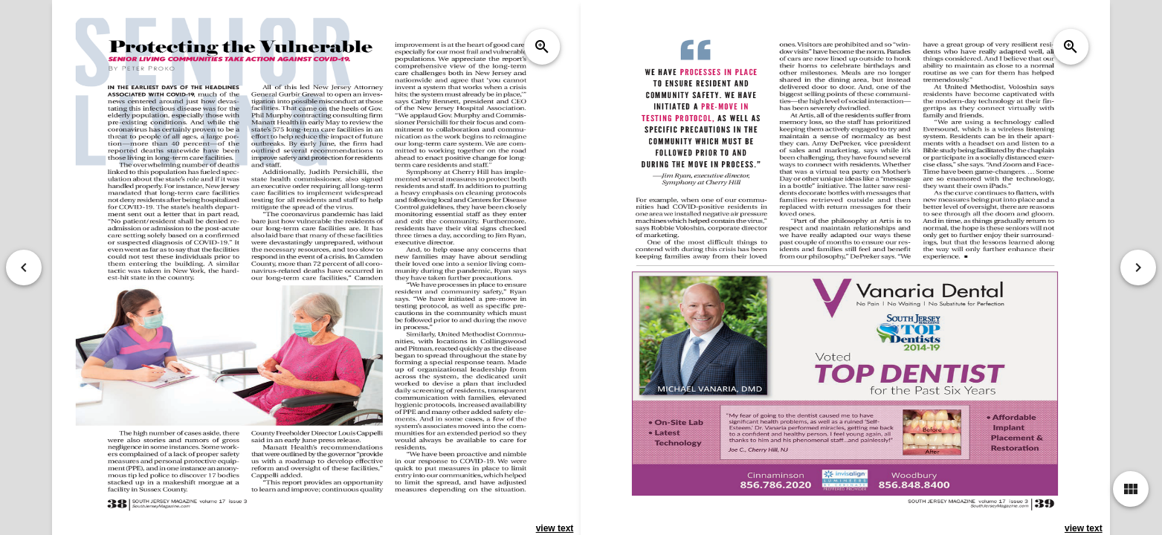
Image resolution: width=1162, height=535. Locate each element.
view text (555, 528)
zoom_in (542, 47)
